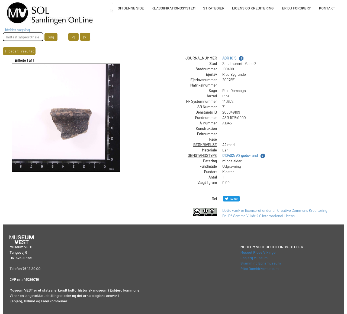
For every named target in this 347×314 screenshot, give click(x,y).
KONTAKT (327, 8)
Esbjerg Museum (254, 257)
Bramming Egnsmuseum (260, 263)
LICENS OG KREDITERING (253, 8)
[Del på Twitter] (231, 198)
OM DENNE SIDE (131, 8)
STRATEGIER (213, 8)
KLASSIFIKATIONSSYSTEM (173, 8)
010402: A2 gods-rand (240, 155)
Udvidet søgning (17, 29)
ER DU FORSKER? (296, 8)
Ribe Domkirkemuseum (259, 268)
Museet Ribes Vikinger (258, 252)
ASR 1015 (229, 58)
